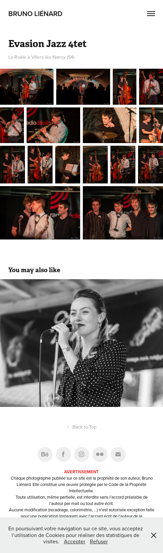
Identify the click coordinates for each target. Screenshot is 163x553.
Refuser (99, 541)
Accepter (74, 541)
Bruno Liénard (35, 13)
